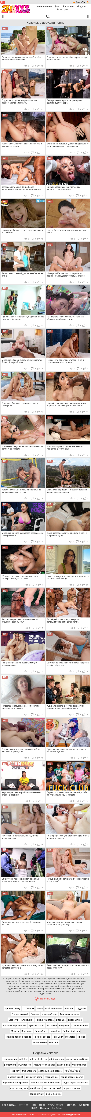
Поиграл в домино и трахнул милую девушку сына (19, 664)
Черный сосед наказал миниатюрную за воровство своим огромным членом (66, 404)
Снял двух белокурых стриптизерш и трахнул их (20, 404)
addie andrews (56, 1059)
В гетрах (69, 1008)
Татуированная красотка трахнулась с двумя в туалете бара (65, 101)
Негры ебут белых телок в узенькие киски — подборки (22, 231)
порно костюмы (71, 1088)
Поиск (42, 1105)
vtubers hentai (79, 1064)
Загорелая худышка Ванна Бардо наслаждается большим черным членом (21, 188)
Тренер (81, 1036)
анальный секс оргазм (50, 1071)
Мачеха (15, 1031)
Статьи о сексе (55, 1105)
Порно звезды (9, 1105)
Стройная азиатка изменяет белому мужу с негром (23, 923)
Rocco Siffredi (75, 1020)
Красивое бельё (79, 1025)
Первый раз (41, 1031)
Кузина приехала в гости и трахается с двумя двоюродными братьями (65, 707)
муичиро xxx (24, 1064)
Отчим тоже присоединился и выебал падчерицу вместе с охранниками (20, 880)
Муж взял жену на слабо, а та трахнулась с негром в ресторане (23, 966)
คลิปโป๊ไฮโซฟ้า (72, 1071)
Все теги (53, 1042)
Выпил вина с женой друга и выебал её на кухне (22, 274)
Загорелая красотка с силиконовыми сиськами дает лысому (20, 620)
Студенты (81, 1008)
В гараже (61, 1020)
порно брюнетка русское (16, 1082)
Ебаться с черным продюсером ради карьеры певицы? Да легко (20, 577)
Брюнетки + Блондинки (20, 1020)
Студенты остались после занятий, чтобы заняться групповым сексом (67, 793)
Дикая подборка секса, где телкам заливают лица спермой (63, 188)
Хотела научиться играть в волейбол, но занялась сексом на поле (21, 491)
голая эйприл (10, 1059)
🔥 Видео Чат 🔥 (81, 2)
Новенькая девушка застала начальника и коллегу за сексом (22, 447)
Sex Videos (57, 1108)
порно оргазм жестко (72, 1077)
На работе (55, 1031)
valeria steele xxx (38, 1059)
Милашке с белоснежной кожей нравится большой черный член (22, 361)
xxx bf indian (63, 1064)
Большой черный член (14, 1025)
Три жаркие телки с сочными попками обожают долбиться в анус (65, 318)
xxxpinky (15, 1071)
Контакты (84, 1105)
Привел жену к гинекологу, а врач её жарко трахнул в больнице (23, 318)
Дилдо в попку (12, 1008)
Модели (81, 6)
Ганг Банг (58, 1036)
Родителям (71, 1105)
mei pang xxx (51, 1077)
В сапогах (70, 1036)
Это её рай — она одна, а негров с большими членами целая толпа (63, 620)
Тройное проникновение (18, 1036)
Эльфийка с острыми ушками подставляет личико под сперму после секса (68, 145)
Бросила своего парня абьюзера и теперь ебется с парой (67, 58)
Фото (57, 6)
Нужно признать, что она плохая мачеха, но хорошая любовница (68, 577)
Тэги (34, 1105)
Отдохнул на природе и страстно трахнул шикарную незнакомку (67, 491)
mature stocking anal (44, 1064)
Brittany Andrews (71, 1031)
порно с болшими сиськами (45, 1082)
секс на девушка (19, 1088)
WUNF (39, 1008)
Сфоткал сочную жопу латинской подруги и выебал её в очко (68, 664)
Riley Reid (64, 1025)
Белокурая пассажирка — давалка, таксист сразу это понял (68, 966)
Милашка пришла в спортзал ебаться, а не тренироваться (22, 534)
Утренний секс (49, 1014)
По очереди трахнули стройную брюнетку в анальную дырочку (68, 837)
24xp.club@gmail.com (71, 1115)
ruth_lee (23, 1059)
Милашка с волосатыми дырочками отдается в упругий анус (64, 923)
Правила (44, 1108)
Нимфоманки (40, 1042)
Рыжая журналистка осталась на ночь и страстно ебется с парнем (66, 361)
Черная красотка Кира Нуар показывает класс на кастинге (21, 793)
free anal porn (29, 1071)
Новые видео (44, 6)
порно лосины (53, 1094)
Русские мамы (36, 1025)
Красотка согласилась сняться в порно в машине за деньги (22, 145)
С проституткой (20, 1014)
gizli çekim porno (34, 1077)
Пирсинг (34, 1014)
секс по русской (52, 1088)
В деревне (26, 1031)
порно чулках (37, 1094)
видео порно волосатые (75, 1082)
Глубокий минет (53, 1008)
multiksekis (36, 1088)
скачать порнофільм (77, 1059)
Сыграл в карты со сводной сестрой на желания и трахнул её (21, 750)
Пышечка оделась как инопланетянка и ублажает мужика (66, 750)
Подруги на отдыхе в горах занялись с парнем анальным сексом (20, 101)
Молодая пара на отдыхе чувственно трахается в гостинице (65, 447)
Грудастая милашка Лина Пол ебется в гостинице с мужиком (21, 707)
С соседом (28, 1008)
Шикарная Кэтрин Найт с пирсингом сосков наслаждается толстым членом (66, 274)
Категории (62, 9)
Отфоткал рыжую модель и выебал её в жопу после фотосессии (21, 58)
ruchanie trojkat (15, 1077)
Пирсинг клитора (45, 1020)
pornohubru (10, 1064)
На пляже (52, 1025)
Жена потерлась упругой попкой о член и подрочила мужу (67, 534)
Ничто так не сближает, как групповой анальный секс (20, 837)
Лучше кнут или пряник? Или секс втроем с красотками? (68, 880)
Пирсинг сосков (42, 1036)
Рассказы (68, 6)
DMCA (34, 1108)
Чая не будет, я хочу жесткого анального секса (66, 231)
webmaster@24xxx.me (51, 1115)
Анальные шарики (69, 1014)
